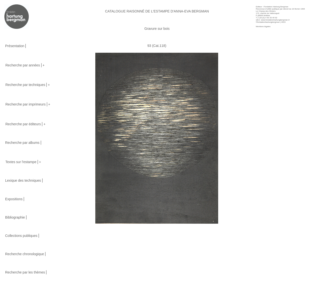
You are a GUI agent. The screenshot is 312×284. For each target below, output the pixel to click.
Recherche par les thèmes (25, 272)
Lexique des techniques (23, 180)
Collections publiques (21, 236)
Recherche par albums (22, 143)
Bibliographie (15, 217)
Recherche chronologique (24, 254)
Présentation (14, 46)
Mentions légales (263, 26)
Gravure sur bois (156, 29)
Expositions (14, 199)
